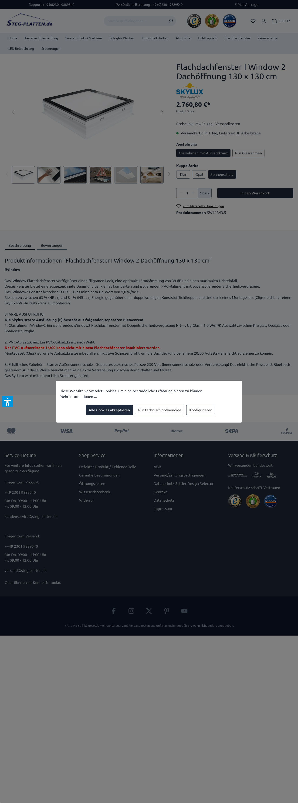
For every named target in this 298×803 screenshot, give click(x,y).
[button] (7, 401)
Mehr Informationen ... (78, 396)
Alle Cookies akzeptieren (109, 410)
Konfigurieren (200, 410)
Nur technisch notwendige (159, 410)
